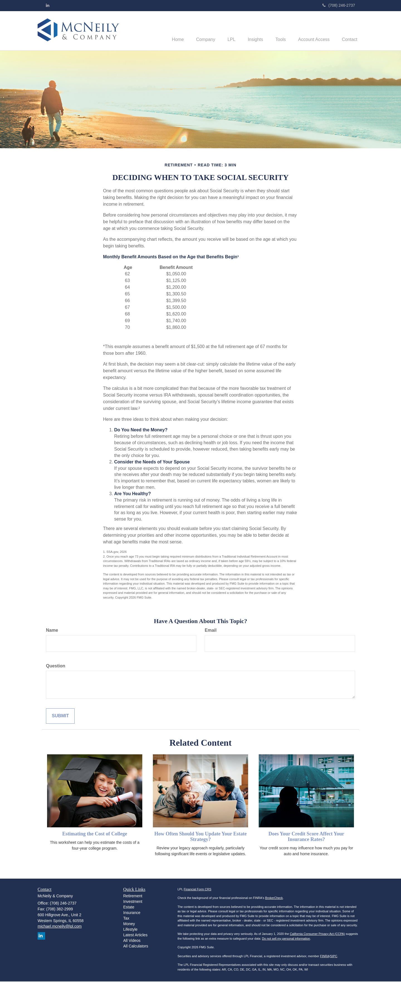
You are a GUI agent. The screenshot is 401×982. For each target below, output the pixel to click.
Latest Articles (135, 935)
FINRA (324, 956)
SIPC (333, 956)
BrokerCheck (274, 898)
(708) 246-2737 (338, 5)
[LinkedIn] (47, 5)
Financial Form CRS (197, 889)
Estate (129, 907)
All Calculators (135, 946)
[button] (196, 31)
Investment (132, 902)
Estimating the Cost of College (94, 834)
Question (55, 666)
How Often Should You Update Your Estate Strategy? (200, 837)
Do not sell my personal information (286, 939)
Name (52, 630)
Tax (126, 919)
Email (211, 630)
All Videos (132, 941)
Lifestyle (130, 930)
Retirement (132, 896)
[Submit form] (60, 716)
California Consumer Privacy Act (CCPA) (317, 934)
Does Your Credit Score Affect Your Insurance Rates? (306, 837)
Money (129, 924)
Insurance (131, 913)
